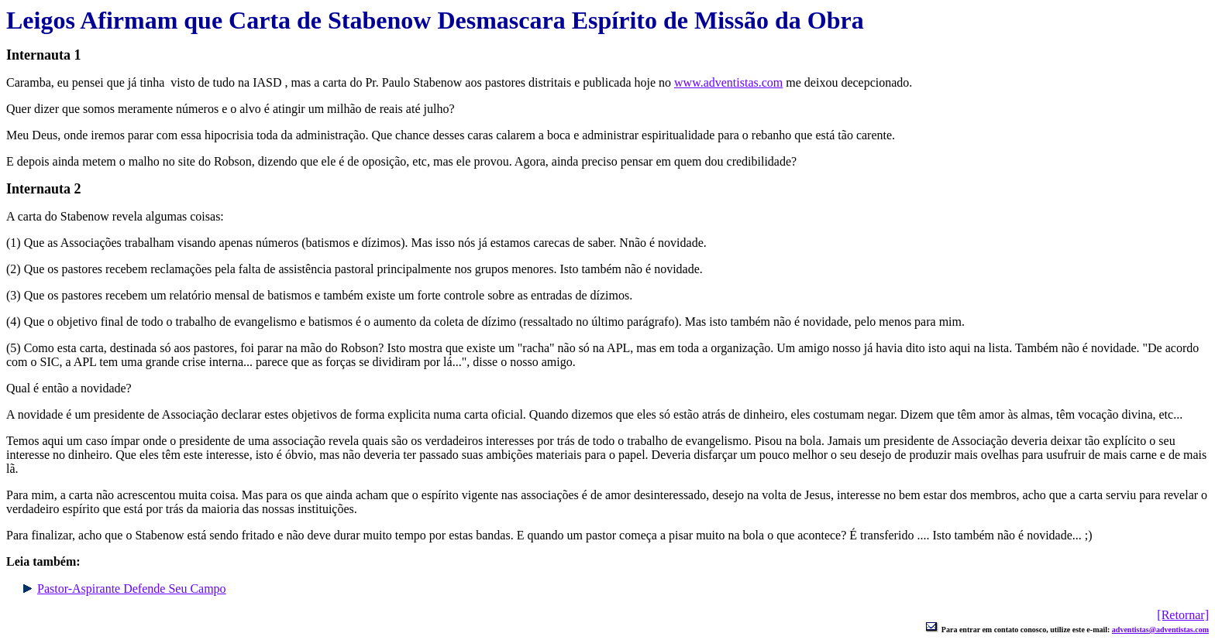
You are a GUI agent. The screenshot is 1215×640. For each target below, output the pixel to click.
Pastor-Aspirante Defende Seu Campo (131, 588)
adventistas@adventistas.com (1160, 629)
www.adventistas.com (728, 82)
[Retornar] (1183, 614)
